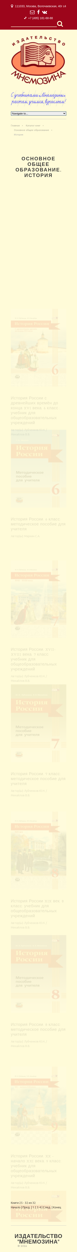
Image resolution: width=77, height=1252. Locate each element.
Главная (15, 125)
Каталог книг (33, 125)
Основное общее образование (31, 130)
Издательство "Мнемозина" (38, 1239)
